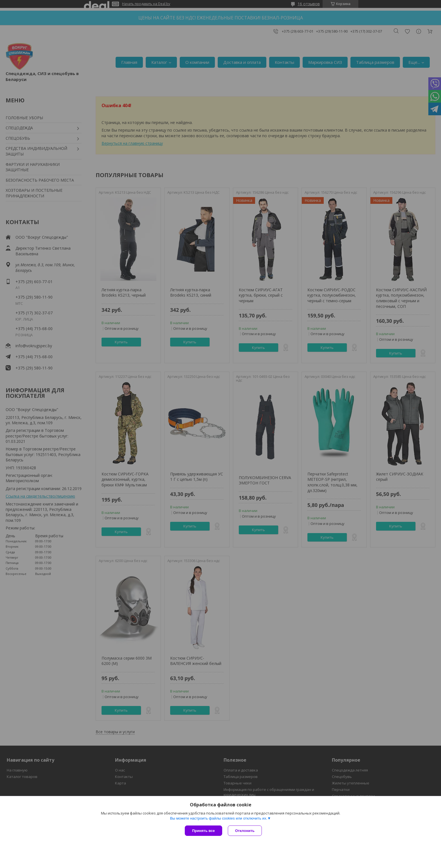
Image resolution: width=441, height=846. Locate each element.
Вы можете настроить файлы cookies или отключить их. (218, 818)
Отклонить (245, 831)
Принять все (203, 831)
